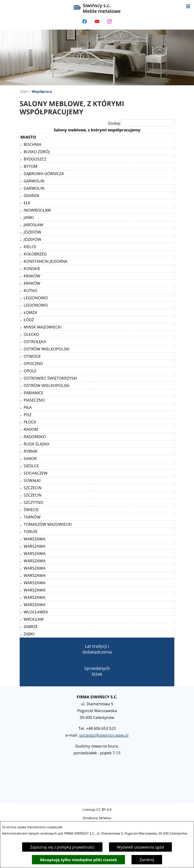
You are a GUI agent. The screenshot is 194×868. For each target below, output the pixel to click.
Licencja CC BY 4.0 (97, 809)
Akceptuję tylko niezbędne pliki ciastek (78, 859)
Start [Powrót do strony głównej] (24, 91)
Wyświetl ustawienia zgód (140, 847)
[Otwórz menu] (188, 6)
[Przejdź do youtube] (97, 21)
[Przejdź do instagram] (109, 21)
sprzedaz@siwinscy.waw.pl (103, 735)
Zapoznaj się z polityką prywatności (62, 847)
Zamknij (146, 859)
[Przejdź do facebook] (85, 21)
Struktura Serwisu (97, 817)
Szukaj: (114, 123)
